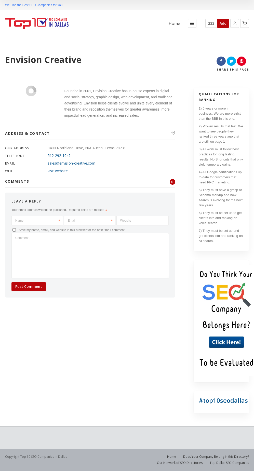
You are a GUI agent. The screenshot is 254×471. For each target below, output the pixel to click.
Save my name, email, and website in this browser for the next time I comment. (72, 230)
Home (174, 23)
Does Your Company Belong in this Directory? (216, 456)
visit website (58, 170)
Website (125, 220)
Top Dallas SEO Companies (229, 463)
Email (90, 220)
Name (37, 220)
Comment (22, 238)
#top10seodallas (223, 400)
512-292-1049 (59, 155)
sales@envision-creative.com (71, 163)
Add (223, 23)
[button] (234, 23)
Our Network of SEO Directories (180, 463)
